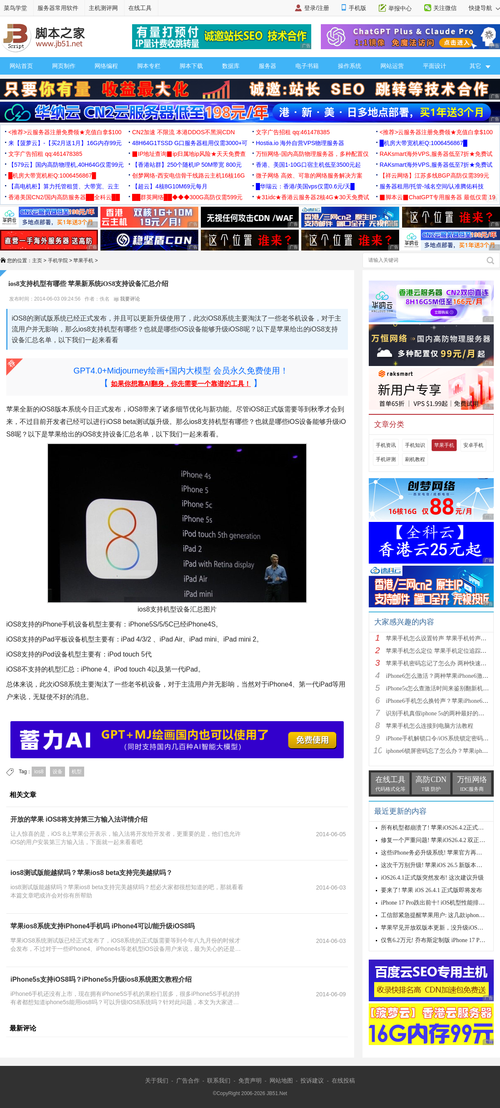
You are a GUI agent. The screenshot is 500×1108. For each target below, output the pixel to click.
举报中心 (400, 8)
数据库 (231, 66)
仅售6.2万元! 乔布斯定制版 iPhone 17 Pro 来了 (439, 940)
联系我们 (218, 1080)
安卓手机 (473, 445)
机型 (77, 772)
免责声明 (250, 1080)
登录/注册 (316, 8)
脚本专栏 (148, 66)
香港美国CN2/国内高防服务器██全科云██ (64, 197)
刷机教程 (415, 459)
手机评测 (386, 459)
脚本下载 (191, 66)
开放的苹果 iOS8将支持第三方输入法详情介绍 (79, 819)
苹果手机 (83, 260)
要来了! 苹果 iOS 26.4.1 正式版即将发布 (431, 890)
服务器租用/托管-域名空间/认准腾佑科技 (432, 186)
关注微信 (445, 8)
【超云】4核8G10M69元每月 (170, 186)
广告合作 (188, 1080)
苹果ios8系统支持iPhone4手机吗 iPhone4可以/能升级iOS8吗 (102, 926)
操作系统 (349, 66)
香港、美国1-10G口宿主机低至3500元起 (308, 164)
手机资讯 (386, 445)
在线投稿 (343, 1080)
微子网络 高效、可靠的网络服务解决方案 (309, 175)
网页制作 (63, 66)
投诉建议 (312, 1080)
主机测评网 (103, 8)
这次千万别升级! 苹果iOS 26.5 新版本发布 (434, 865)
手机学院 (58, 260)
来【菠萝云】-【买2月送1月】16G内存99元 (65, 143)
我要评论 (127, 299)
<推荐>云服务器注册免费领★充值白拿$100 (65, 132)
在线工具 (140, 8)
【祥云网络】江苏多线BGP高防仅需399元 (434, 175)
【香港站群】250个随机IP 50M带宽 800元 (187, 164)
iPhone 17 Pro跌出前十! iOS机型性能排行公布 (438, 903)
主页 (37, 260)
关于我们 (156, 1080)
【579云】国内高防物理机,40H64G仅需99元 (66, 164)
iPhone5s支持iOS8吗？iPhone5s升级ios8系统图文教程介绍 (101, 979)
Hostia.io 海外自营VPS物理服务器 (300, 143)
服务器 (267, 66)
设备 (57, 772)
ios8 (38, 772)
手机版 (357, 8)
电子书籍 (307, 66)
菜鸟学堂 (15, 8)
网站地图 (281, 1080)
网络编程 (106, 66)
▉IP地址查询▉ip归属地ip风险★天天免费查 (189, 153)
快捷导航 (484, 8)
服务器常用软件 (58, 8)
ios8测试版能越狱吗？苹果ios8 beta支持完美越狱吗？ (91, 872)
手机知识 (415, 445)
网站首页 (21, 66)
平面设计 (434, 66)
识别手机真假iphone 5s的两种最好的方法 (438, 713)
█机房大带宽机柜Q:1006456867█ (423, 143)
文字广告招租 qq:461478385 (293, 132)
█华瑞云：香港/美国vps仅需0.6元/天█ (305, 186)
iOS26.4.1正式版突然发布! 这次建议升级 (432, 878)
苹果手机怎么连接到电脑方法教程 (429, 726)
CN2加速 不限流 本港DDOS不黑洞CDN (183, 132)
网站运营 (392, 66)
